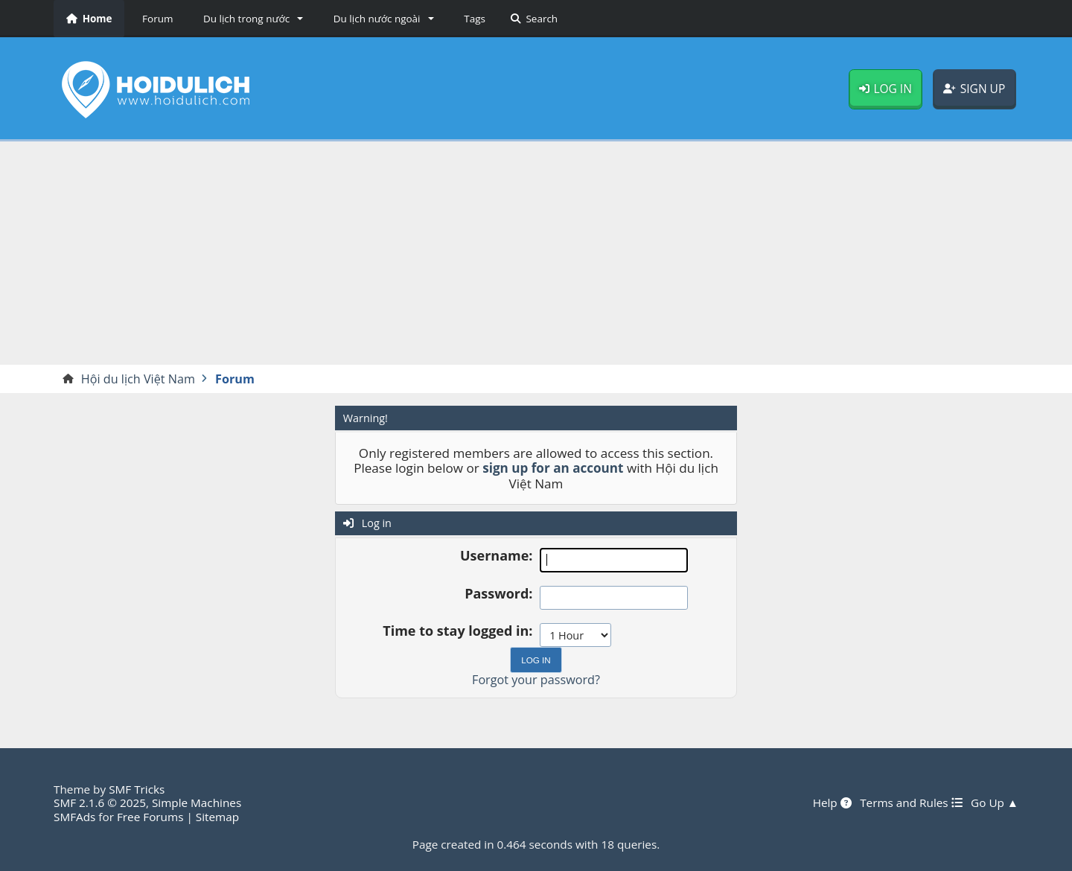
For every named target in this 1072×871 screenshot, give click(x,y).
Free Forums (150, 816)
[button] (250, 18)
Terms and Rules (911, 802)
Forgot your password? (536, 679)
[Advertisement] (536, 253)
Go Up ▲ (994, 802)
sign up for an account (552, 467)
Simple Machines (196, 802)
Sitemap (217, 816)
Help (832, 802)
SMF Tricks (137, 789)
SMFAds (74, 816)
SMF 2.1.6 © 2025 (100, 802)
